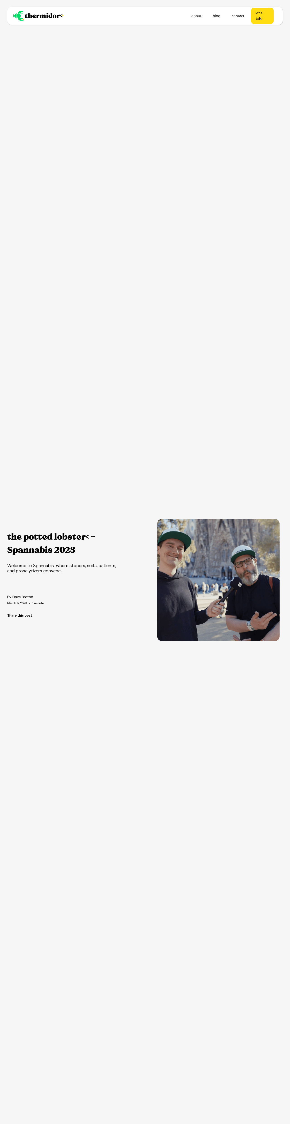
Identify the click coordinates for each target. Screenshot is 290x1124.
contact (238, 15)
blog (216, 15)
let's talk (259, 16)
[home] (38, 16)
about (196, 15)
